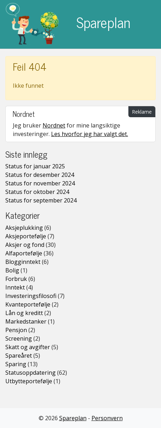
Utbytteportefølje (28, 381)
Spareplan (68, 24)
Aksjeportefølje (25, 236)
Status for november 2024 (40, 183)
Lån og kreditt (24, 313)
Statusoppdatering (30, 372)
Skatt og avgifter (27, 347)
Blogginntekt (22, 262)
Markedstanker (25, 321)
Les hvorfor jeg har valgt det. (89, 134)
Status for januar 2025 (35, 166)
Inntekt (15, 287)
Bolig (12, 270)
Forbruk (16, 279)
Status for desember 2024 (39, 175)
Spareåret (18, 355)
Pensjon (16, 330)
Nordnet (54, 125)
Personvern (107, 418)
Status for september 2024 (41, 200)
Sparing (15, 364)
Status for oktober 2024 (37, 192)
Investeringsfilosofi (30, 296)
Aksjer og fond (24, 245)
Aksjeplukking (24, 228)
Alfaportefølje (23, 253)
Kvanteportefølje (27, 304)
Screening (18, 338)
